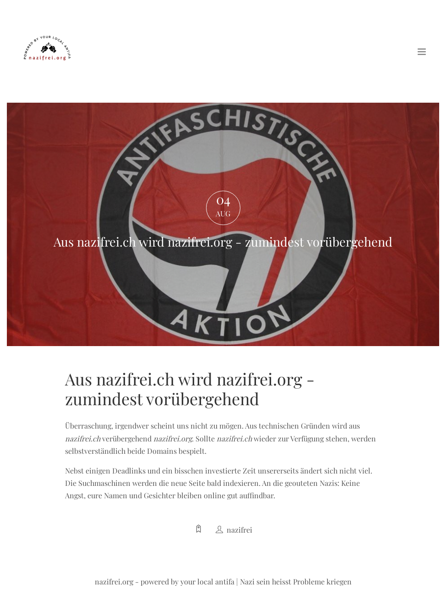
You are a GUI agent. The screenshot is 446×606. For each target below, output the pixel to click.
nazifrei (239, 529)
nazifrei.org (114, 581)
